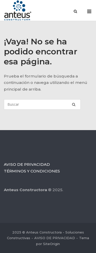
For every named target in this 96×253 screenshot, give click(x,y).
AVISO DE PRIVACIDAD (27, 164)
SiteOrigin (51, 244)
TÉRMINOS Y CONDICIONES (32, 171)
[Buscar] (42, 104)
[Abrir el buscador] (75, 11)
